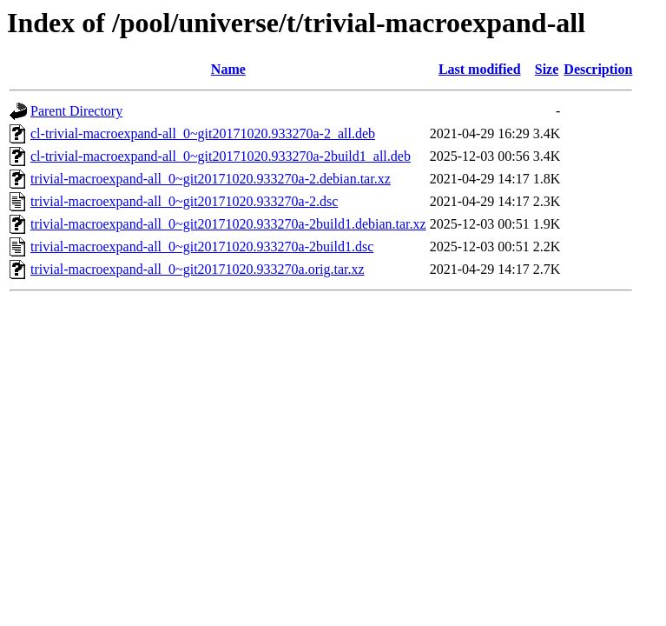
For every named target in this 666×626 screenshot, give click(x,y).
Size (547, 69)
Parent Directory (76, 110)
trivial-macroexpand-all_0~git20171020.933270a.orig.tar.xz (197, 269)
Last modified (480, 69)
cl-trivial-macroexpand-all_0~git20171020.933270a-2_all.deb (202, 133)
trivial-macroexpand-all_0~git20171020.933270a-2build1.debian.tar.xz (228, 223)
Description (598, 69)
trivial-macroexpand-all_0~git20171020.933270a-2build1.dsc (201, 246)
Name (228, 69)
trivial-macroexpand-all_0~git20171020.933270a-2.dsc (184, 201)
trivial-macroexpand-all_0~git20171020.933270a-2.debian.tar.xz (210, 178)
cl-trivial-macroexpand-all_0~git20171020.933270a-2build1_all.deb (220, 156)
